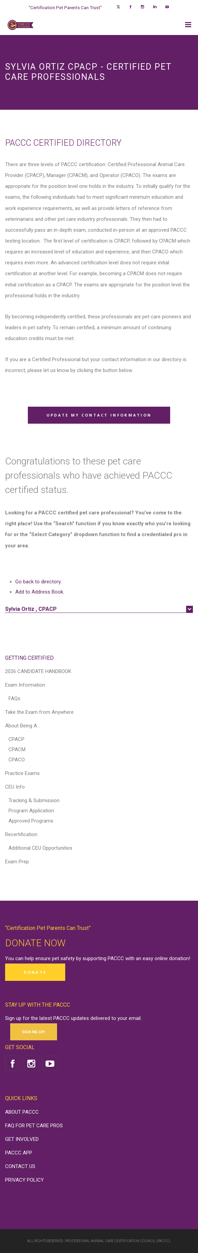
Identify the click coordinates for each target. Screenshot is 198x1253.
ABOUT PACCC (22, 1112)
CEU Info (15, 787)
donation (179, 958)
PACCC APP (18, 1153)
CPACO (16, 760)
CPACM (16, 749)
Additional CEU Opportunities (40, 848)
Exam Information (25, 685)
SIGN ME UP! (33, 1032)
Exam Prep (17, 862)
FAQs (14, 698)
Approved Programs (30, 821)
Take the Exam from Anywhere (39, 712)
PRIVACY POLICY (24, 1180)
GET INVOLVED (22, 1139)
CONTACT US (20, 1166)
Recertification (21, 834)
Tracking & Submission (33, 800)
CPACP (16, 739)
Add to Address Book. (39, 592)
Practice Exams (22, 773)
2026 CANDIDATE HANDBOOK (38, 671)
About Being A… (22, 726)
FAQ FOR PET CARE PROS (34, 1126)
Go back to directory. (38, 582)
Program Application (31, 811)
